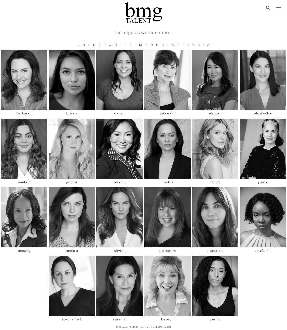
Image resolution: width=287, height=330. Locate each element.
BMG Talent (143, 12)
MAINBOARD (163, 327)
